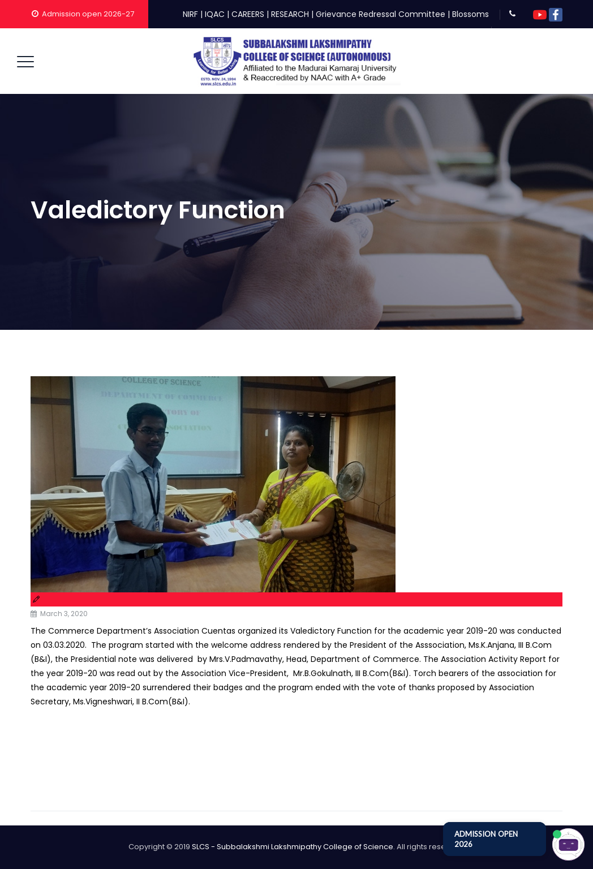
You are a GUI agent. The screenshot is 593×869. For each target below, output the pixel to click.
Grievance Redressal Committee (380, 14)
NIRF (190, 14)
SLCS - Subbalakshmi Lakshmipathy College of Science (292, 846)
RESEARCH (290, 14)
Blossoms (470, 14)
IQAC (215, 14)
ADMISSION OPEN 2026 (486, 839)
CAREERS (247, 14)
